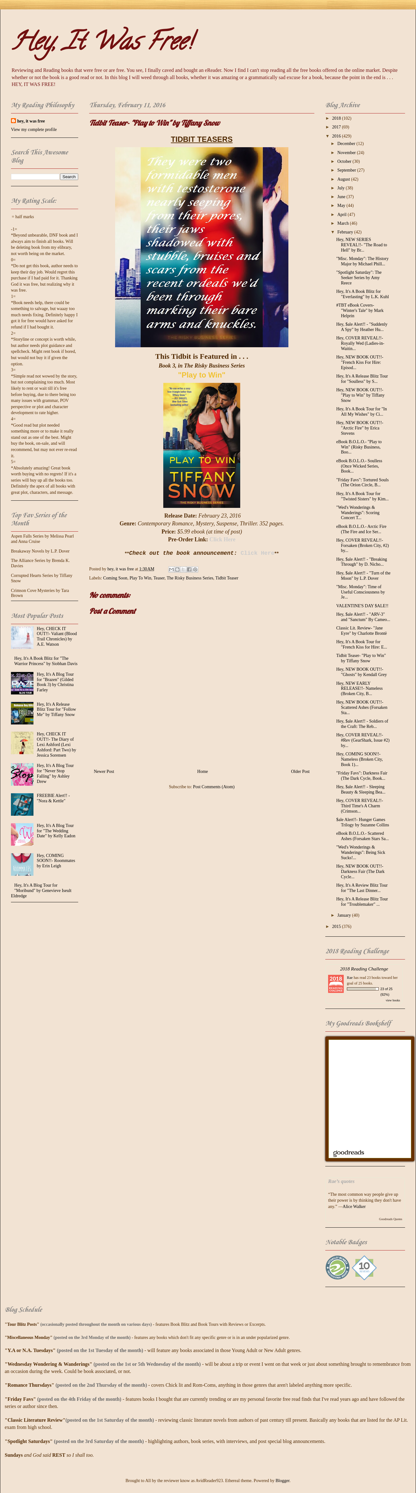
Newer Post (104, 771)
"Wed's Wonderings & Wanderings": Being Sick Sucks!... (360, 852)
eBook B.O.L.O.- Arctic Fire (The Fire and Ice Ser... (361, 529)
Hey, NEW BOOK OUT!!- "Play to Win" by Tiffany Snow (360, 395)
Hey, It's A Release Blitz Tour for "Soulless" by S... (362, 379)
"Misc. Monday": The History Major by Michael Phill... (362, 261)
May (341, 205)
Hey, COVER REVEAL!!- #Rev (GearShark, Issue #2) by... (363, 740)
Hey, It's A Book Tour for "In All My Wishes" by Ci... (361, 412)
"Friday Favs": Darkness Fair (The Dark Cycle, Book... (361, 776)
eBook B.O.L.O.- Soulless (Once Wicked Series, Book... (359, 466)
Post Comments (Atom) (214, 786)
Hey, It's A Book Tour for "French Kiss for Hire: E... (361, 644)
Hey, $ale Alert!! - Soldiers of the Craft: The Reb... (362, 724)
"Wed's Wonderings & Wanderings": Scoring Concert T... (357, 512)
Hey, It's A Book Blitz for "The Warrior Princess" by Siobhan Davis (46, 661)
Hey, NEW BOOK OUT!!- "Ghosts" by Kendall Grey (361, 672)
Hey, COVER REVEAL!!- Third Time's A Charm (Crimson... (359, 806)
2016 (337, 136)
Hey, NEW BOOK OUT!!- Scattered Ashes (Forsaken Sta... (362, 707)
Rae (350, 977)
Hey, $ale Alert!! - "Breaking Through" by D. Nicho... (361, 562)
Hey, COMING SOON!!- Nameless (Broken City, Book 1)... (359, 759)
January (344, 915)
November (347, 152)
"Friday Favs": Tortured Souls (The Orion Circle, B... (362, 483)
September (347, 170)
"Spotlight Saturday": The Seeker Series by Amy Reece (359, 277)
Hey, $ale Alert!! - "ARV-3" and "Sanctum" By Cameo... (363, 617)
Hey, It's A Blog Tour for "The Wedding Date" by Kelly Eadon (56, 831)
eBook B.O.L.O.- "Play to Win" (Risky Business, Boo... (359, 447)
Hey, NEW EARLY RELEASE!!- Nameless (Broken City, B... (359, 688)
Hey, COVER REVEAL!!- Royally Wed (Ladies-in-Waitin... (360, 343)
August (344, 179)
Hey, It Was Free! (101, 44)
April (342, 214)
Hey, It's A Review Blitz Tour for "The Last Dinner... (362, 888)
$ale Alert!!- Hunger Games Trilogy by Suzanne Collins (362, 822)
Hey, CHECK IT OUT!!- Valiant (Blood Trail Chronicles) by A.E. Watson (57, 636)
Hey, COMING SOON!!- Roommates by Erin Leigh (56, 861)
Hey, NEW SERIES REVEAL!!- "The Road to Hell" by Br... (361, 245)
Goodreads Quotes (390, 1219)
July (341, 188)
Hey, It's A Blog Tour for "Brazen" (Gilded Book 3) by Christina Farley (55, 682)
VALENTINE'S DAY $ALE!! (362, 606)
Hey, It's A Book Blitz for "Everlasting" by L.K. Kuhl (362, 294)
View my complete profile (34, 129)
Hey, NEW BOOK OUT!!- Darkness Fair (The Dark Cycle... (360, 871)
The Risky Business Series (190, 578)
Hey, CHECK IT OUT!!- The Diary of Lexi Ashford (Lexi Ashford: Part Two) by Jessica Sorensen (56, 744)
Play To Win (140, 578)
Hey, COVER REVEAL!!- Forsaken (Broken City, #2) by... (362, 545)
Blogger (282, 1480)
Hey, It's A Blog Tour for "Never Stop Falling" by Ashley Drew (55, 773)
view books (393, 1000)
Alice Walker (354, 1206)
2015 (337, 926)
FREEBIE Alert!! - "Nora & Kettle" (53, 798)
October (345, 161)
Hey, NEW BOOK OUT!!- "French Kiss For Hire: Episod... (359, 362)
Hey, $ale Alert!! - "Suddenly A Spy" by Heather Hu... (362, 327)
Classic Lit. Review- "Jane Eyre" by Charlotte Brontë (361, 631)
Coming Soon (115, 578)
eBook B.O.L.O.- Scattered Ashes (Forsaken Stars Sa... (362, 836)
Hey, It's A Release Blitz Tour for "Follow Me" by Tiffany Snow (56, 709)
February (345, 232)
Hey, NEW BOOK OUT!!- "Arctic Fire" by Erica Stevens (359, 428)
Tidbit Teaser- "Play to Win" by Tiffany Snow (361, 658)
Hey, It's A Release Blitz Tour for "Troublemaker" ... (362, 902)
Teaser (159, 578)
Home (202, 771)
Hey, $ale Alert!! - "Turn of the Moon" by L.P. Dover (363, 576)
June (341, 196)
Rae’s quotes (341, 1181)
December (346, 143)
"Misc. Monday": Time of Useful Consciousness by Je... (360, 592)
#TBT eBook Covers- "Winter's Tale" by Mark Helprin (359, 310)
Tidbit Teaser (227, 578)
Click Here (223, 539)
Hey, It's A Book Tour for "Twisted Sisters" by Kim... (362, 496)
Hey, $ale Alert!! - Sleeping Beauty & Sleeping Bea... (360, 789)
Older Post (300, 771)
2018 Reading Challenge (364, 968)
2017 (337, 127)
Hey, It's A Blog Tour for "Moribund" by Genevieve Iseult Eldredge (41, 890)
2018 (337, 118)
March (343, 223)
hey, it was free (31, 121)
